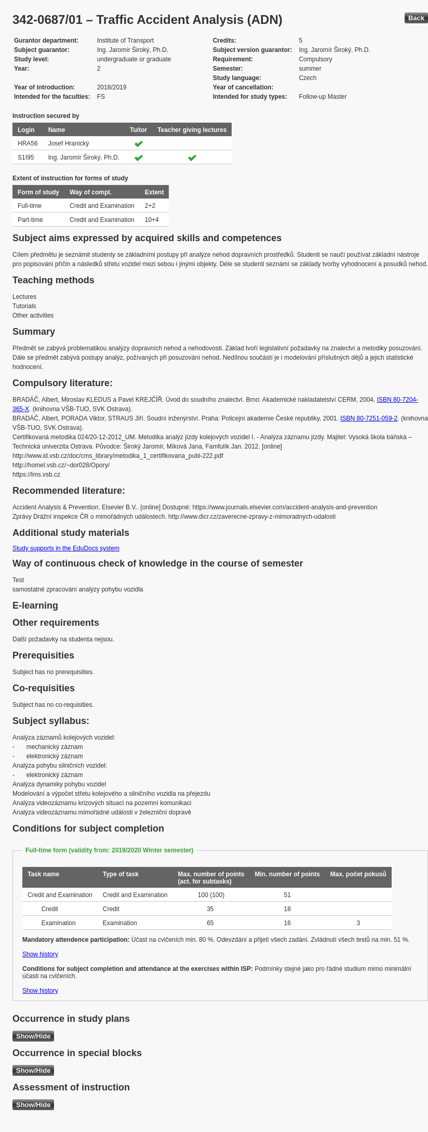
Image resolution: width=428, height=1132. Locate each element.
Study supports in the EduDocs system (65, 548)
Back (416, 18)
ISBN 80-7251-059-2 (368, 418)
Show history (40, 954)
